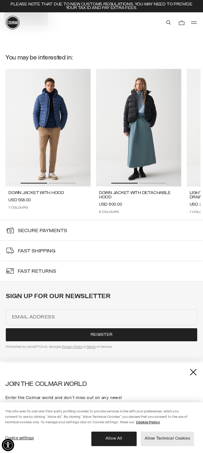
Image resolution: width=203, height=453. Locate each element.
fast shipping (36, 251)
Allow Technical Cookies (167, 438)
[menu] (194, 22)
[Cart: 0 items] (181, 22)
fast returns (37, 271)
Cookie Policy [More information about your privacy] (148, 422)
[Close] (191, 374)
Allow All (113, 438)
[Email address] (101, 317)
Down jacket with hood (36, 193)
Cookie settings (19, 438)
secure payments (42, 231)
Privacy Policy (72, 347)
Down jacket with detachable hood (135, 195)
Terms (91, 347)
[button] (34, 183)
